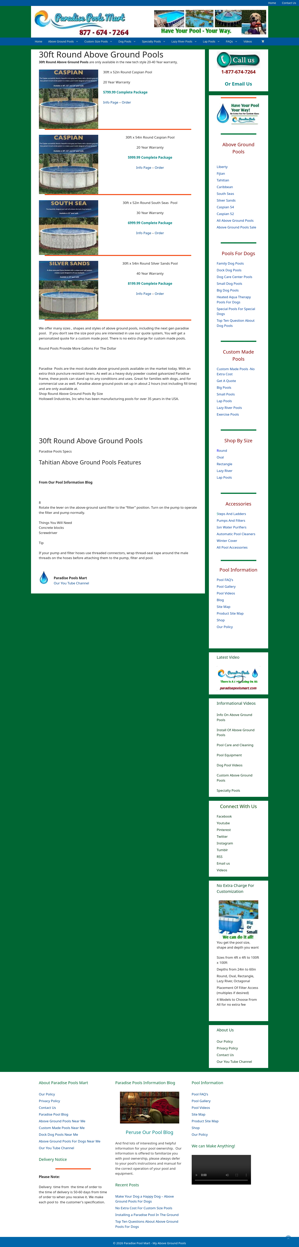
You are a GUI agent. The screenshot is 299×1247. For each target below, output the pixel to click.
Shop (221, 620)
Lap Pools (213, 41)
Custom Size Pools (99, 41)
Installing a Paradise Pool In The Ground (147, 1214)
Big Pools (224, 387)
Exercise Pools (228, 414)
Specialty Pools (155, 41)
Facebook (224, 816)
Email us (223, 863)
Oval (220, 457)
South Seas (225, 193)
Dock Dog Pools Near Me (58, 1134)
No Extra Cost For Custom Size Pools (143, 1208)
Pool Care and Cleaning (235, 745)
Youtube (223, 823)
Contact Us (289, 3)
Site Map (223, 606)
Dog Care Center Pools (234, 276)
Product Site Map (230, 613)
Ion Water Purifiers (231, 527)
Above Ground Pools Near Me (62, 1121)
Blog (220, 599)
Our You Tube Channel (71, 583)
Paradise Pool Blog (54, 1114)
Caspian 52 (225, 213)
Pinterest (224, 829)
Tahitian (223, 180)
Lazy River (225, 470)
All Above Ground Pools (235, 220)
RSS (220, 856)
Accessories (238, 503)
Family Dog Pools (230, 263)
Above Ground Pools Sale (236, 227)
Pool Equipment (229, 755)
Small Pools (226, 394)
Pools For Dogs (238, 253)
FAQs (233, 41)
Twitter (222, 836)
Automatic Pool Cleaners (236, 533)
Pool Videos (226, 593)
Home (272, 3)
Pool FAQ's (225, 579)
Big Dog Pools (228, 290)
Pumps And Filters (231, 520)
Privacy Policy (227, 1048)
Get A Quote (226, 380)
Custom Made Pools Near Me (62, 1127)
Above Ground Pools (64, 41)
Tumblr (222, 850)
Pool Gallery (226, 586)
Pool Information (238, 569)
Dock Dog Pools (229, 270)
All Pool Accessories (232, 547)
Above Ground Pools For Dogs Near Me (70, 1141)
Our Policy (225, 626)
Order (126, 102)
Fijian (221, 173)
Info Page (110, 102)
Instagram (225, 843)
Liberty (223, 166)
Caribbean (225, 186)
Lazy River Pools (186, 41)
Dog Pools (128, 41)
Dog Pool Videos (229, 765)
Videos (247, 41)
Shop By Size (238, 440)
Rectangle (224, 464)
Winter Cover (227, 540)
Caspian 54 (225, 207)
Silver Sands (226, 200)
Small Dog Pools (229, 283)
